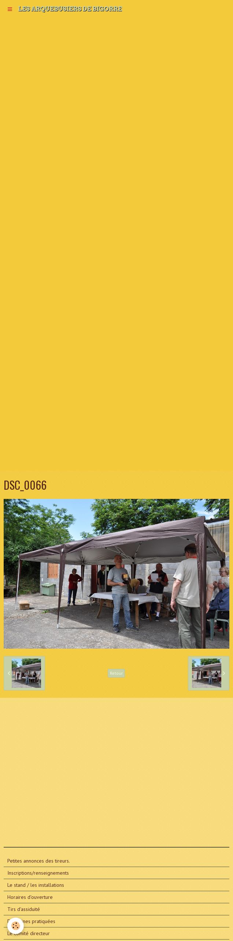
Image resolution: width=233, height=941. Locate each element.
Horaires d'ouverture (30, 897)
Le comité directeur (28, 933)
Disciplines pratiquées (31, 921)
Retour (116, 673)
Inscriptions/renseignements (38, 873)
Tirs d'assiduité (23, 909)
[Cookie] (15, 926)
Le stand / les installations (35, 885)
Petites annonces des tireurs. (38, 860)
